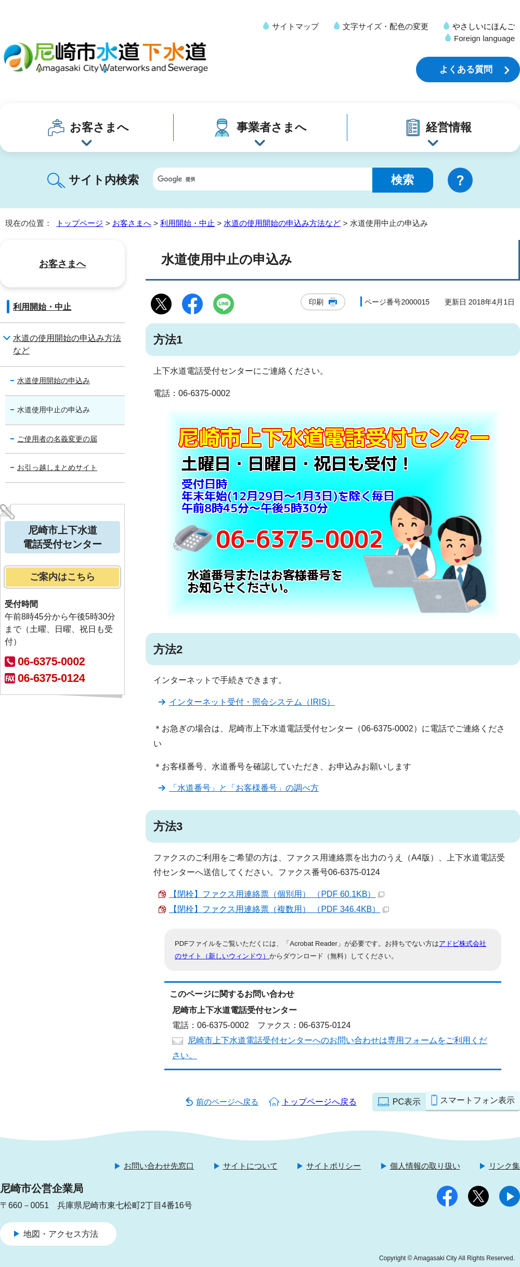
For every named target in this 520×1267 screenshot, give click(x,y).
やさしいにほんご (483, 26)
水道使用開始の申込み (53, 380)
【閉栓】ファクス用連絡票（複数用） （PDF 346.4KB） (279, 909)
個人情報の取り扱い (425, 1165)
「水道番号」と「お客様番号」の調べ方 (244, 787)
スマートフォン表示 (477, 1100)
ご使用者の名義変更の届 (57, 439)
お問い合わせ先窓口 (159, 1165)
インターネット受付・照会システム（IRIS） (252, 702)
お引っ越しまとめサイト (57, 467)
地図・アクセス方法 (60, 1234)
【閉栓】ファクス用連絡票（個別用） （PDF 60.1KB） (276, 894)
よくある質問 (465, 69)
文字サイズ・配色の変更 (385, 26)
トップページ (79, 223)
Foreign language (484, 38)
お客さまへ (99, 127)
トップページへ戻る (319, 1101)
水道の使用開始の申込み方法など (282, 223)
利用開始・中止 (187, 223)
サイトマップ (295, 26)
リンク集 (504, 1165)
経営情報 (449, 127)
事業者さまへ (272, 127)
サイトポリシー (333, 1165)
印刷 (316, 302)
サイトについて (250, 1165)
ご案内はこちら (62, 577)
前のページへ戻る (227, 1101)
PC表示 (407, 1101)
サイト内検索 (104, 179)
